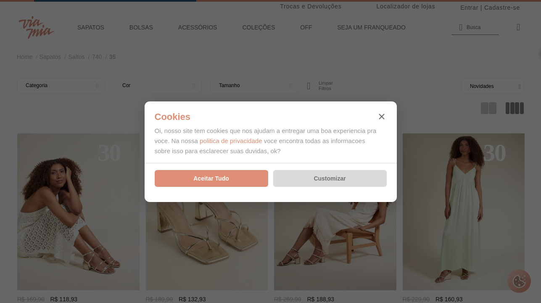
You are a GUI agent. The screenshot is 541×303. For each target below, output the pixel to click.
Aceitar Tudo (211, 178)
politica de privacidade (231, 140)
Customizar (330, 178)
